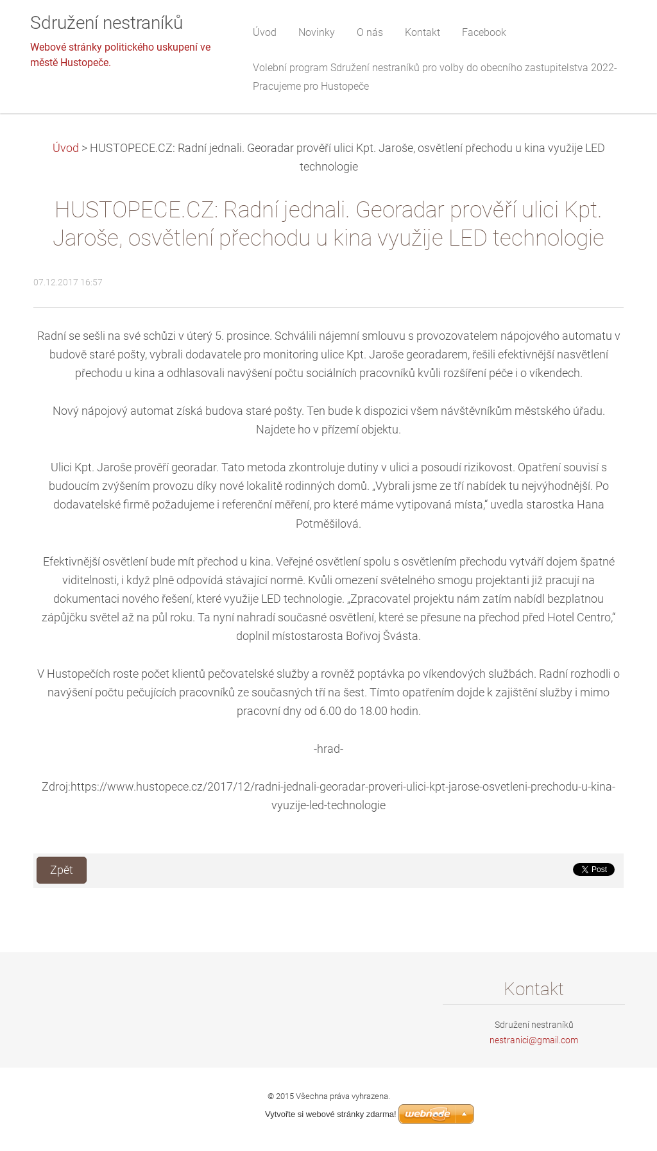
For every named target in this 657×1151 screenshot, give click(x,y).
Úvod (66, 148)
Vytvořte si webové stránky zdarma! (331, 1114)
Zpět (61, 870)
